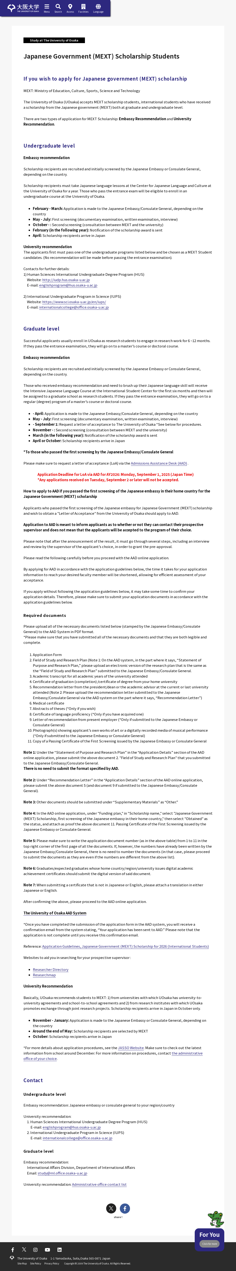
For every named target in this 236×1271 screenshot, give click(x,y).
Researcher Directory (51, 969)
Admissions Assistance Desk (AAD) (159, 463)
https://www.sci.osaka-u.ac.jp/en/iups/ (74, 301)
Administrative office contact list (99, 1184)
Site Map (22, 1263)
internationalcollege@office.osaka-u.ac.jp (74, 307)
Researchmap (44, 974)
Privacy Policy (51, 1263)
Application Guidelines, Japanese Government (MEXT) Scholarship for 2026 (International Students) (125, 946)
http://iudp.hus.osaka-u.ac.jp (66, 279)
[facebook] (125, 1209)
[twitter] (111, 1209)
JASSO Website (131, 1047)
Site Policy (35, 1263)
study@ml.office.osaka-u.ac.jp (62, 1172)
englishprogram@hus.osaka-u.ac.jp (68, 285)
